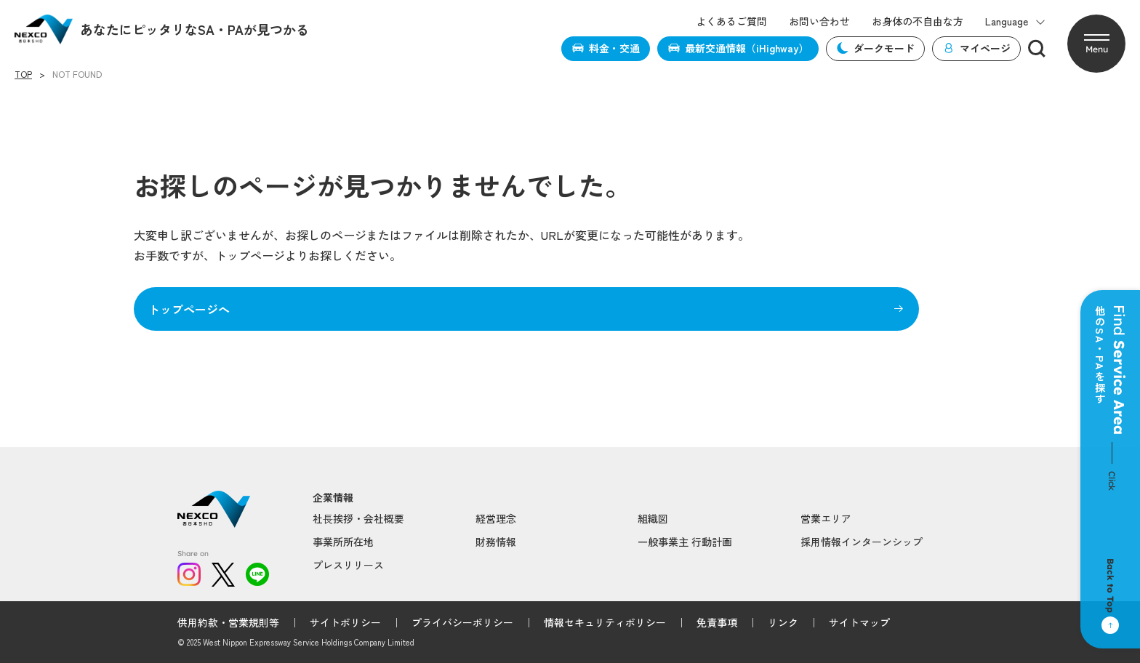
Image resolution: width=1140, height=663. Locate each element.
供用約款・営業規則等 (228, 622)
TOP (23, 74)
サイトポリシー (345, 622)
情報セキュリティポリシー (605, 622)
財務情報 (495, 541)
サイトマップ (859, 622)
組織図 (653, 518)
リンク (783, 622)
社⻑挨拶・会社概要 (358, 518)
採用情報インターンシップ (861, 541)
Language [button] (1015, 21)
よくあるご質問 (731, 21)
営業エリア (825, 518)
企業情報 (333, 498)
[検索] (1036, 48)
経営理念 (495, 518)
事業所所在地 (343, 541)
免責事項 (717, 622)
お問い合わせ (819, 21)
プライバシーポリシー (462, 622)
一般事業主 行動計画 (685, 541)
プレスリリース (348, 565)
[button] (1096, 44)
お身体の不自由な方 (917, 21)
